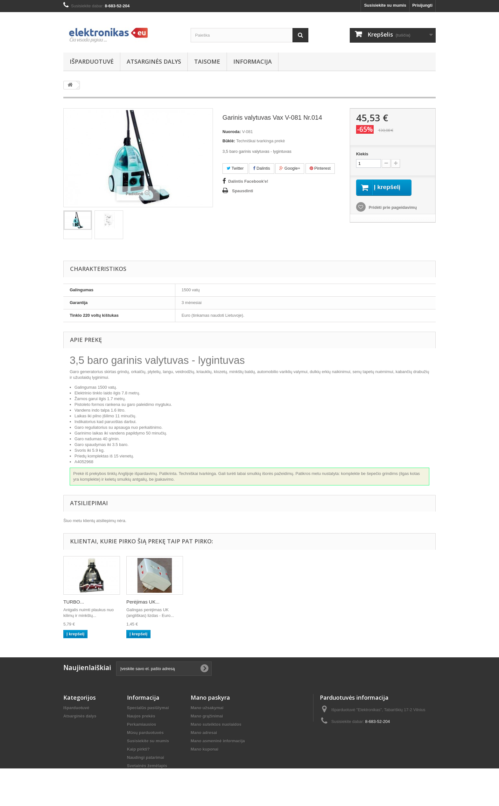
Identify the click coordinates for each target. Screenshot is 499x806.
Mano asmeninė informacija (218, 741)
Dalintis (261, 168)
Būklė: (228, 140)
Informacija (252, 61)
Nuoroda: (231, 131)
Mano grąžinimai (207, 716)
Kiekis (362, 154)
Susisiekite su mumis (385, 5)
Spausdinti (242, 190)
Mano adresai (204, 732)
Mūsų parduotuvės (145, 732)
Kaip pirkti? (138, 749)
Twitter (235, 168)
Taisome (207, 61)
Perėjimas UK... (142, 601)
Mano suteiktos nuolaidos (216, 724)
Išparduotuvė (92, 61)
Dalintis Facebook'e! (248, 181)
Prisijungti (422, 5)
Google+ (289, 168)
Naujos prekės (141, 716)
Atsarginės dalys (154, 61)
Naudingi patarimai (145, 757)
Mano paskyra (210, 697)
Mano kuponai (204, 749)
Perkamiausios (141, 724)
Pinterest (320, 168)
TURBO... (73, 601)
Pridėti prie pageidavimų (392, 207)
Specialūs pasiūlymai (148, 707)
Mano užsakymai (207, 707)
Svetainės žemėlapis (147, 765)
